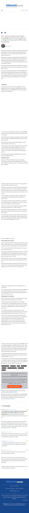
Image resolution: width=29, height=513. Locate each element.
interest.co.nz (6, 503)
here (20, 383)
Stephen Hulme (5, 409)
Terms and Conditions (10, 488)
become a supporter (14, 386)
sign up (22, 10)
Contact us (16, 486)
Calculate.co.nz (19, 503)
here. (13, 398)
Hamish (4, 441)
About (12, 486)
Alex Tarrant (9, 46)
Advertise (21, 488)
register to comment (13, 392)
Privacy (17, 488)
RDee (3, 432)
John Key (3, 370)
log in (26, 10)
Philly (3, 450)
